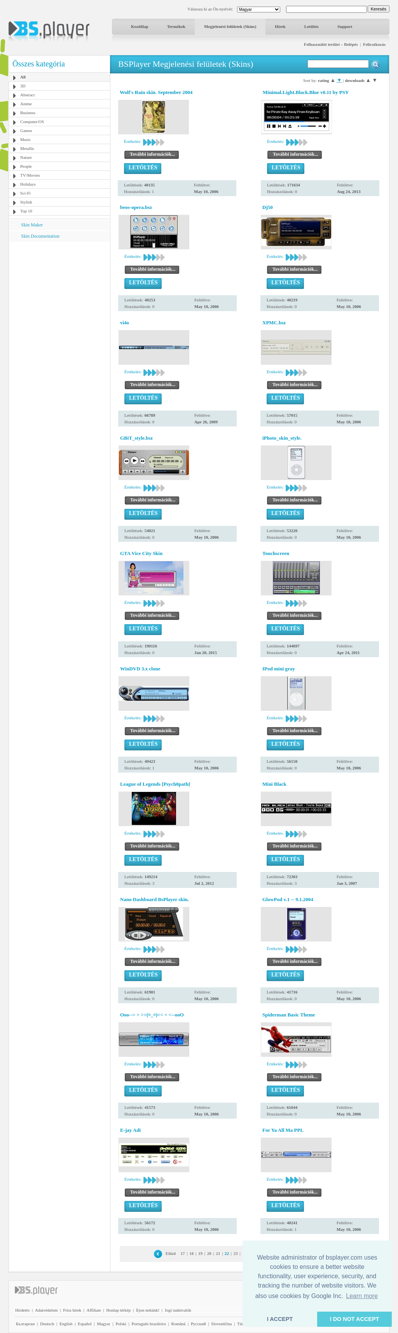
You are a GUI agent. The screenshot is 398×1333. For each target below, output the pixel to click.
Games (26, 130)
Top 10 (26, 211)
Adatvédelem (46, 1310)
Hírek (280, 26)
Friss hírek (72, 1310)
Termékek (176, 26)
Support (345, 26)
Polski (120, 1323)
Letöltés (311, 26)
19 (200, 1253)
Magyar (103, 1323)
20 (209, 1253)
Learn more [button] (362, 1296)
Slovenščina (221, 1323)
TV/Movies (30, 175)
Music (25, 139)
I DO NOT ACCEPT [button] (354, 1319)
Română (178, 1323)
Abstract (27, 94)
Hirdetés (22, 1310)
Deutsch (47, 1323)
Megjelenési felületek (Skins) (230, 26)
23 (236, 1253)
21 (218, 1253)
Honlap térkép (118, 1310)
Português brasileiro (149, 1323)
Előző (171, 1253)
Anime (26, 103)
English (66, 1323)
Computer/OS (32, 121)
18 (191, 1253)
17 (183, 1253)
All (23, 77)
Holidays (28, 184)
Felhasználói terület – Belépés (331, 44)
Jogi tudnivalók (178, 1310)
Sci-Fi (25, 193)
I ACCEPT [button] (280, 1319)
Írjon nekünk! (147, 1310)
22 (227, 1253)
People (26, 166)
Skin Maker (32, 225)
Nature (26, 157)
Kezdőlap (139, 26)
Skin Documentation (40, 236)
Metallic (27, 148)
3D (22, 86)
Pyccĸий (198, 1323)
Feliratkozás (374, 44)
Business (27, 112)
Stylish (26, 202)
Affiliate (94, 1310)
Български (25, 1323)
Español (84, 1323)
